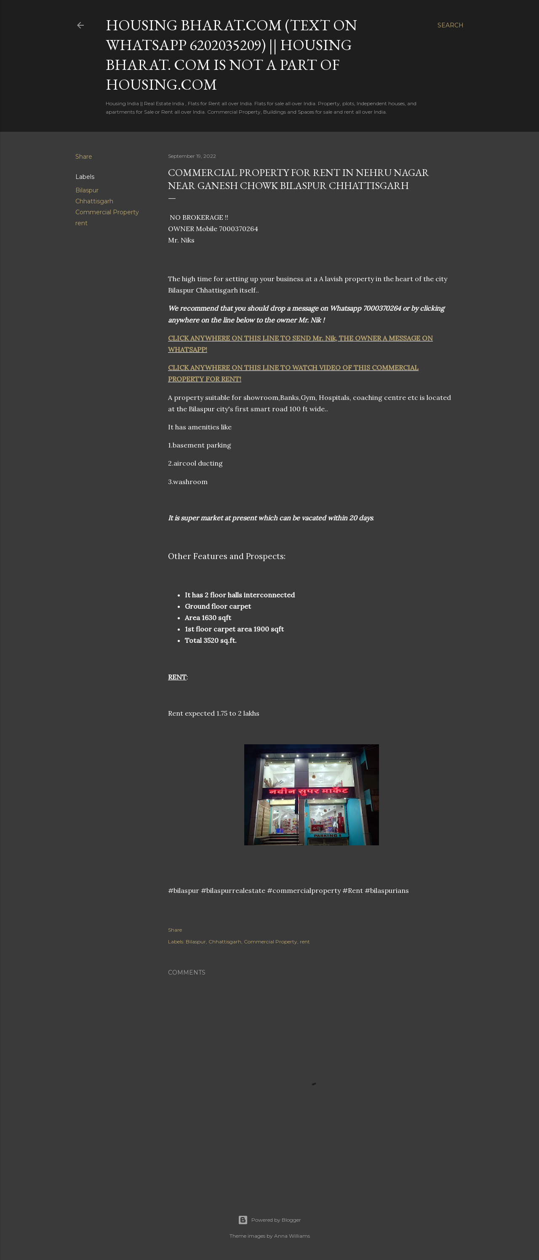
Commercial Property (107, 212)
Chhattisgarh (94, 201)
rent (81, 223)
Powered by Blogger (269, 1220)
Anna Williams (292, 1236)
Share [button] (83, 156)
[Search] (451, 25)
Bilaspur (87, 190)
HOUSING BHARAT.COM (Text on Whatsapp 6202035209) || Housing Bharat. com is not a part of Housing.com (231, 54)
